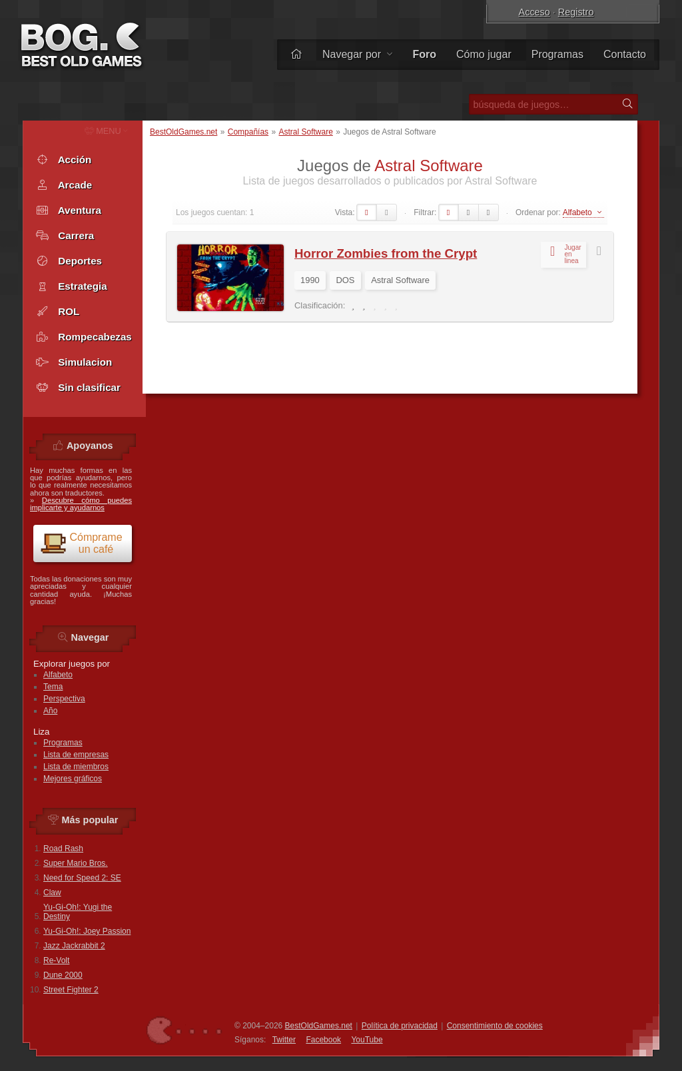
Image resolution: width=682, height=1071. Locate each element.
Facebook (323, 1039)
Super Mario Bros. (75, 863)
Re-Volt (56, 960)
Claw (52, 892)
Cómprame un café (81, 543)
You (366, 1039)
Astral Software (305, 132)
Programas (557, 54)
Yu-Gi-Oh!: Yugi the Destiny (77, 911)
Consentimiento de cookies (495, 1025)
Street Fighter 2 (71, 989)
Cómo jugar (484, 54)
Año (50, 710)
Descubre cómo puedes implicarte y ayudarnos (81, 504)
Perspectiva (64, 698)
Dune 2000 (63, 975)
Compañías (248, 132)
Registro (576, 12)
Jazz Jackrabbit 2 (74, 945)
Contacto (624, 54)
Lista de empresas (76, 754)
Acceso (534, 12)
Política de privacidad (400, 1025)
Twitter (284, 1039)
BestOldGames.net (183, 132)
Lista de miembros (76, 766)
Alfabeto (58, 674)
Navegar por (357, 54)
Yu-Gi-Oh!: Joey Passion (87, 931)
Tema (53, 686)
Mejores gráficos (72, 778)
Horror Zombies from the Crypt (385, 253)
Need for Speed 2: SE (82, 878)
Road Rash (63, 848)
